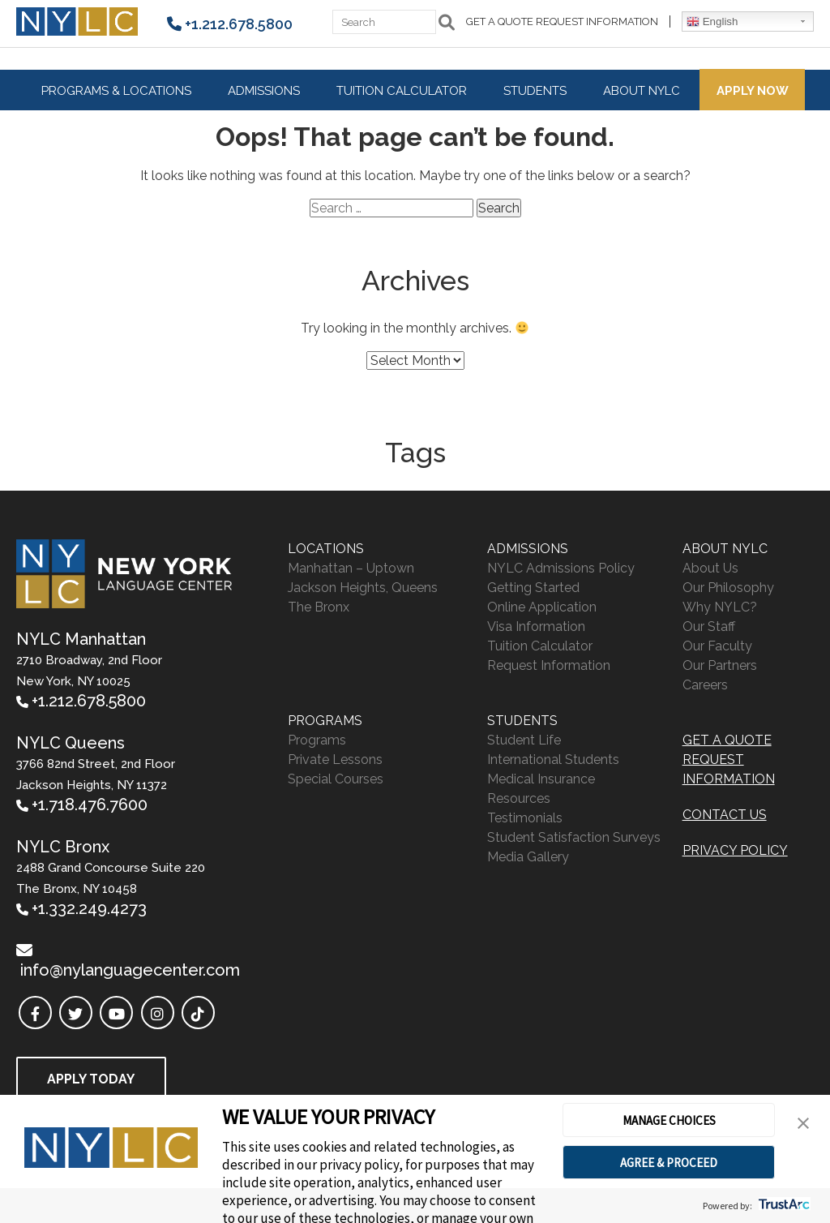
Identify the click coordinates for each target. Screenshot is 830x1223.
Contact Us (724, 814)
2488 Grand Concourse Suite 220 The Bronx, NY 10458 (110, 888)
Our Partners (719, 665)
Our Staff (708, 626)
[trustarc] (782, 1205)
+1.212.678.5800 (239, 23)
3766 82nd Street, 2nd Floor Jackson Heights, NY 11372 (95, 785)
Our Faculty (717, 646)
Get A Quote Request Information (562, 21)
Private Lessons (335, 759)
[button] (803, 1124)
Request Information (548, 665)
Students (535, 91)
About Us (710, 568)
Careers (705, 685)
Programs (325, 720)
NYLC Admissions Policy (561, 568)
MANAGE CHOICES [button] (669, 1120)
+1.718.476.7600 (90, 804)
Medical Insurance (541, 779)
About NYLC (641, 91)
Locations (326, 548)
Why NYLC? (719, 607)
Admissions (264, 91)
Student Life (524, 740)
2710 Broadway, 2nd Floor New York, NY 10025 (89, 681)
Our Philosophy (728, 587)
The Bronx (318, 607)
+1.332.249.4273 (89, 908)
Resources (518, 798)
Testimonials (525, 818)
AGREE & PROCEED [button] (668, 1162)
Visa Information (536, 626)
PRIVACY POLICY (735, 850)
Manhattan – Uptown (351, 568)
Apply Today (91, 1079)
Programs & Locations (116, 91)
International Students (553, 759)
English (712, 21)
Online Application (542, 607)
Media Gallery (528, 857)
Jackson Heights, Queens (363, 587)
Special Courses (335, 779)
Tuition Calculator (401, 91)
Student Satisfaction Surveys (574, 837)
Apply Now (753, 91)
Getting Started (533, 587)
